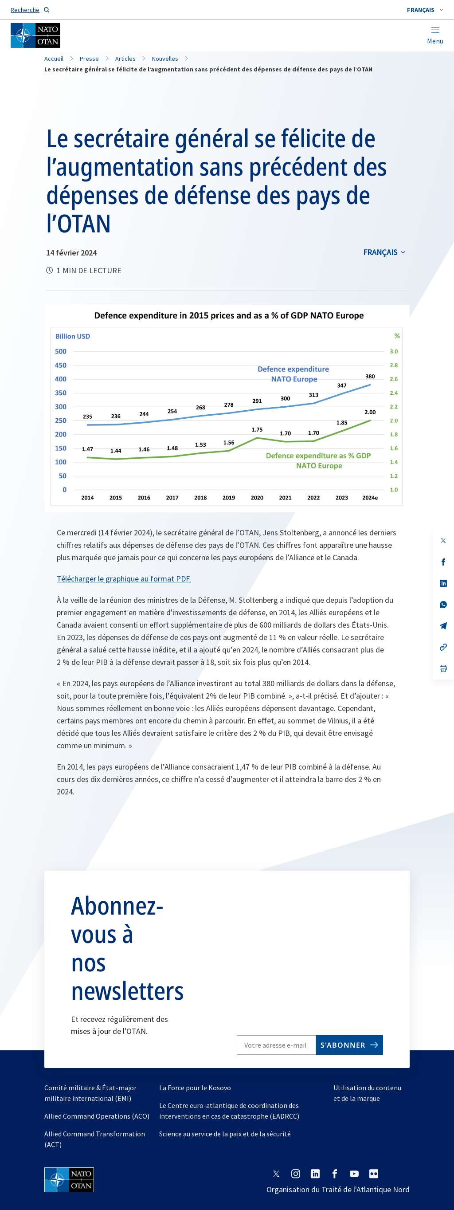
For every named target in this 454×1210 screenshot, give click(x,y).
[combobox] (425, 9)
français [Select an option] (380, 252)
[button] (425, 9)
